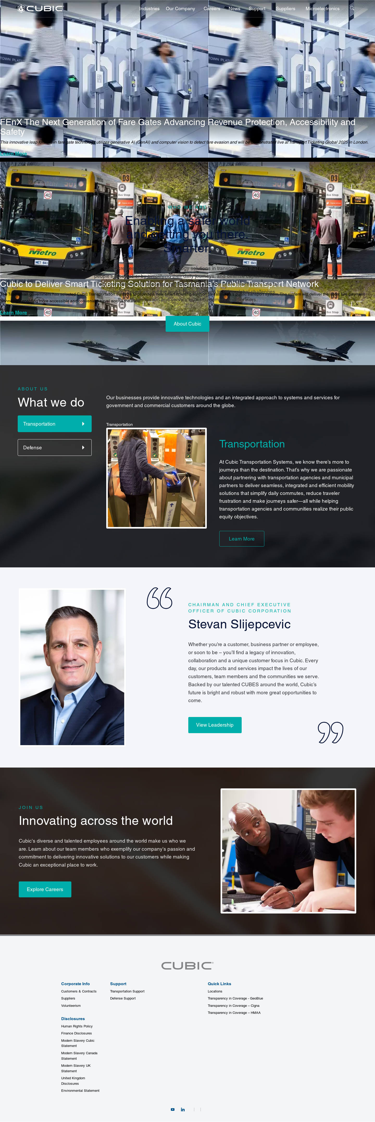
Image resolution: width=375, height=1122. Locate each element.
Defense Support (123, 999)
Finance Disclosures (76, 1033)
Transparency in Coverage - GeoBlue (235, 999)
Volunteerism (71, 1006)
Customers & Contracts (79, 991)
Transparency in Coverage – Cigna (233, 1006)
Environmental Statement (80, 1091)
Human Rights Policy (77, 1026)
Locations (215, 991)
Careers (212, 8)
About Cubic (187, 324)
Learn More (13, 153)
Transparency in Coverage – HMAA (234, 1013)
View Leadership (215, 725)
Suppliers (285, 8)
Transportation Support (127, 991)
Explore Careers (45, 889)
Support (257, 8)
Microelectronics (323, 8)
